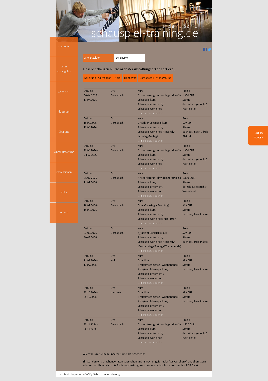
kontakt (64, 374)
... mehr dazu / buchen (150, 113)
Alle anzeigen (92, 58)
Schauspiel (122, 58)
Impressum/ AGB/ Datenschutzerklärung (95, 374)
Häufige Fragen (259, 135)
